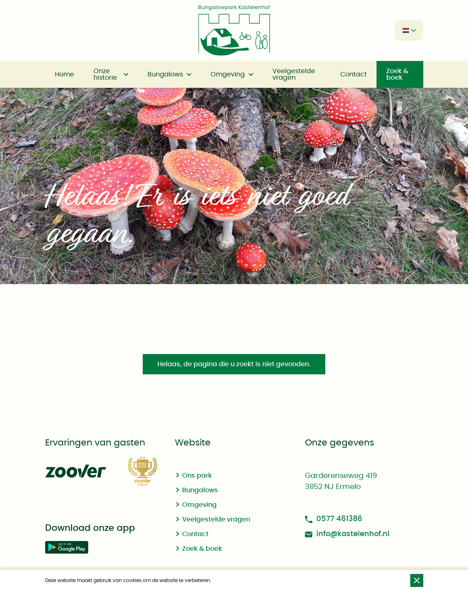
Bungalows (165, 74)
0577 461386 (333, 519)
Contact (353, 74)
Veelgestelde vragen (293, 74)
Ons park (197, 475)
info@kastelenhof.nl (347, 534)
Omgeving (228, 74)
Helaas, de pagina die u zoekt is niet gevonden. (234, 364)
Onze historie (105, 74)
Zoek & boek (397, 74)
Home (64, 74)
